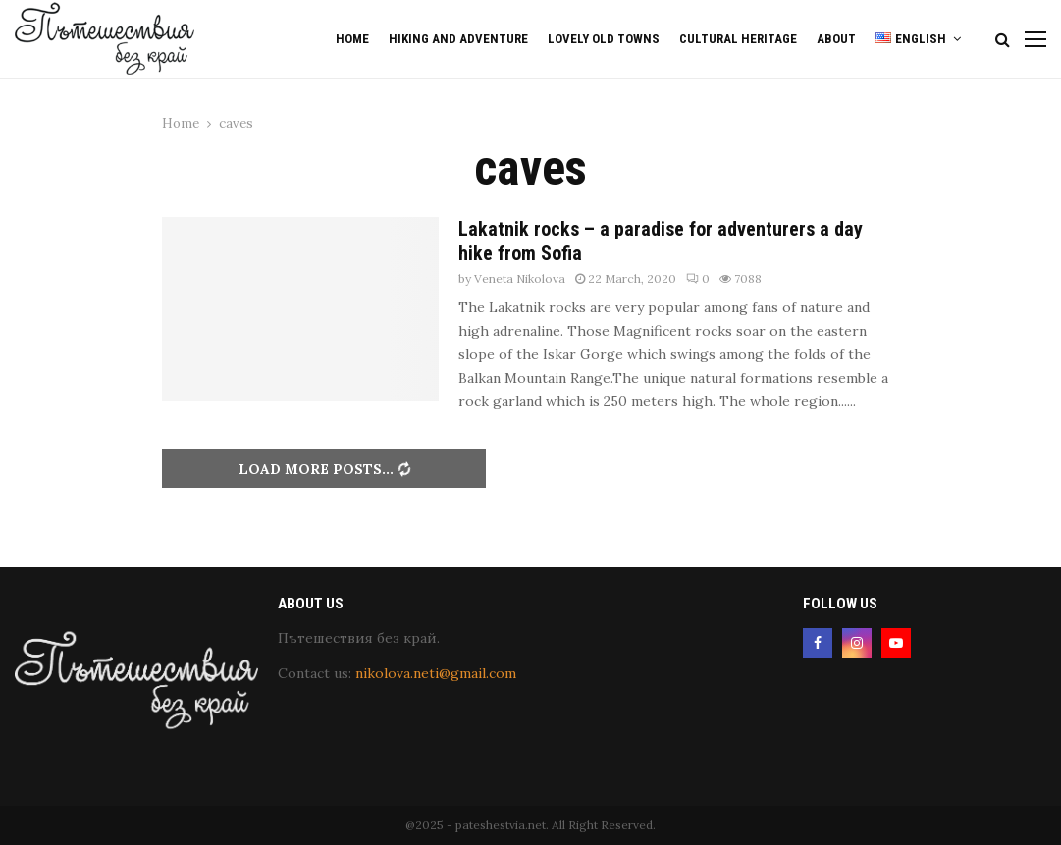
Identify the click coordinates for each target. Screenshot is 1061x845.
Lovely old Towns (604, 38)
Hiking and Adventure (458, 38)
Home (352, 38)
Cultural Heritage (738, 38)
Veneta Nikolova (519, 278)
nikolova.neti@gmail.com (435, 673)
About (836, 38)
